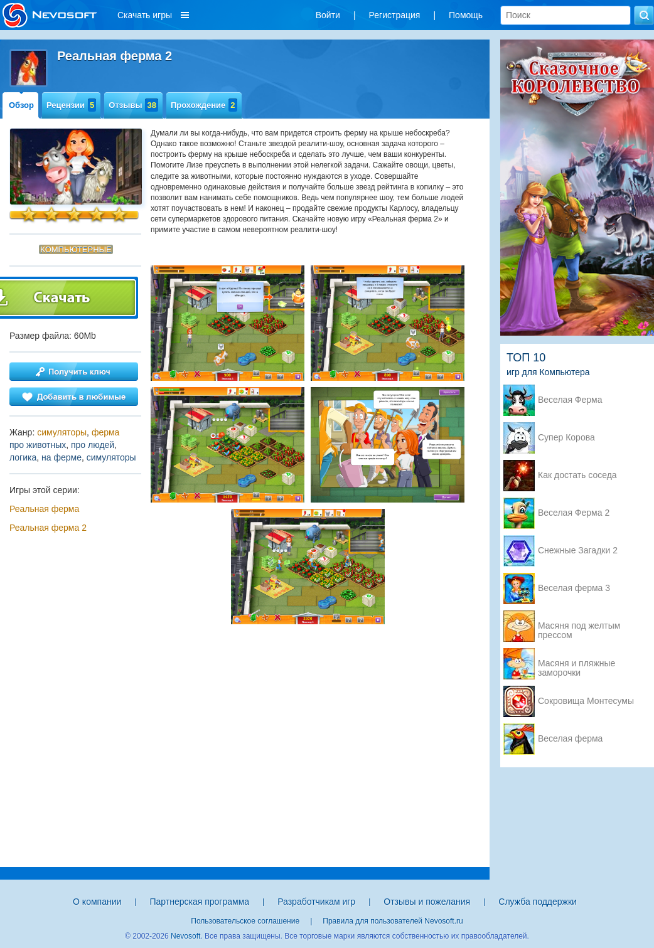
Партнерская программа (199, 902)
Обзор (21, 105)
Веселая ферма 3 (574, 588)
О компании (97, 902)
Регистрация (395, 15)
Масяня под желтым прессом (579, 626)
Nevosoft (185, 936)
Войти (328, 15)
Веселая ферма (570, 738)
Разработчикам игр (316, 902)
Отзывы (133, 105)
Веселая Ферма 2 (573, 513)
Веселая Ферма (570, 400)
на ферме (61, 457)
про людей (92, 445)
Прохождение (204, 105)
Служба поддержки (537, 902)
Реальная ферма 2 (48, 528)
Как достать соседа (577, 475)
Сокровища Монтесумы (586, 701)
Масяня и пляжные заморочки (576, 664)
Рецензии (71, 105)
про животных (37, 445)
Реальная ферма (44, 509)
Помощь (466, 15)
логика (22, 457)
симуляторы (62, 432)
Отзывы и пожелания (426, 902)
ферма (106, 432)
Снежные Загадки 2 (578, 550)
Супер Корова (566, 437)
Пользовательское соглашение (245, 921)
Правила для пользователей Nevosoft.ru (393, 921)
